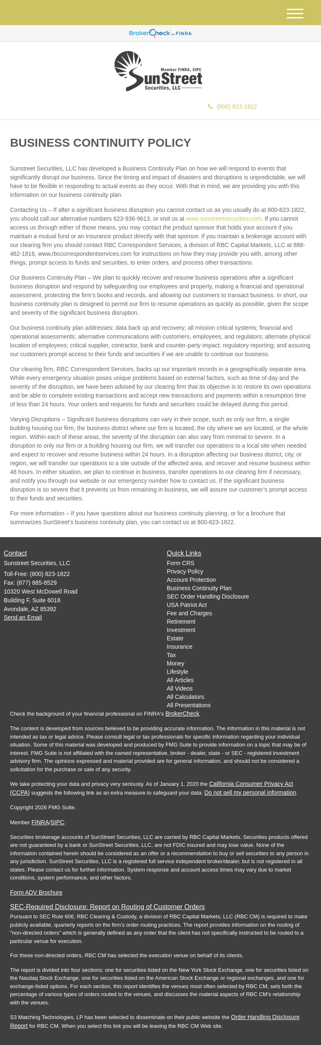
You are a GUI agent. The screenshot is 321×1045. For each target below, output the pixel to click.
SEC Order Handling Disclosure (208, 596)
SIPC (57, 822)
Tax (171, 655)
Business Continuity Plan (199, 588)
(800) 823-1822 (232, 106)
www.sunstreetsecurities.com (224, 218)
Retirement (181, 621)
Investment (181, 630)
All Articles (180, 680)
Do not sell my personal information (250, 792)
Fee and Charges (189, 613)
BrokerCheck (182, 713)
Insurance (179, 646)
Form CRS (180, 563)
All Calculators (185, 696)
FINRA (40, 822)
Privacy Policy (185, 571)
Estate (175, 638)
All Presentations (189, 705)
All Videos (180, 688)
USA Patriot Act (187, 605)
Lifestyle (177, 671)
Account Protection (191, 579)
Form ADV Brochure (36, 892)
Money (175, 663)
